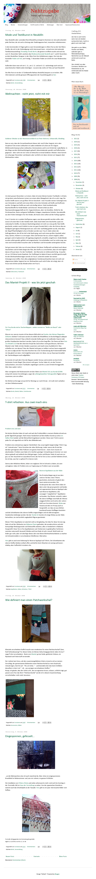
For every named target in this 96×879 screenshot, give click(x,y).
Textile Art (35, 515)
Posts (75, 259)
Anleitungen (50, 25)
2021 (75, 138)
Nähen (21, 391)
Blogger (57, 874)
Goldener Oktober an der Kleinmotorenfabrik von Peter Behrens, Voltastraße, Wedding (34, 118)
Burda (12, 391)
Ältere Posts (63, 856)
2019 (75, 145)
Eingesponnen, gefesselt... (20, 736)
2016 (75, 154)
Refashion (24, 589)
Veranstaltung (18, 83)
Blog (6, 25)
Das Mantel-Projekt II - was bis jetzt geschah (30, 282)
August (78, 227)
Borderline (77, 360)
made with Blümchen (80, 326)
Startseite (37, 856)
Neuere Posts (10, 856)
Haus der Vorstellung (27, 785)
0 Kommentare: (31, 722)
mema (75, 350)
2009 (75, 176)
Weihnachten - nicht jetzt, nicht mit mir (27, 94)
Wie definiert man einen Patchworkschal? (28, 600)
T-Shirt (29, 589)
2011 (75, 170)
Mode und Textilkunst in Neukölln (24, 35)
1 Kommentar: (31, 388)
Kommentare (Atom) (19, 860)
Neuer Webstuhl (78, 308)
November (79, 185)
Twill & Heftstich (78, 335)
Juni (77, 234)
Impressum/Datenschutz (72, 25)
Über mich (59, 25)
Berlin (12, 83)
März (77, 243)
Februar (78, 246)
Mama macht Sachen (80, 279)
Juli (77, 230)
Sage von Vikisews (79, 336)
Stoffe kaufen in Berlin (37, 25)
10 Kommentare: (31, 586)
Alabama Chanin (31, 524)
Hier (6, 540)
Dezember (79, 182)
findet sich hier (17, 58)
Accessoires (14, 725)
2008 (75, 179)
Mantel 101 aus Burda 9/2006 (52, 372)
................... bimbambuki (80, 292)
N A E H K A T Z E (79, 341)
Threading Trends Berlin (29, 51)
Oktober (78, 188)
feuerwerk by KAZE (79, 298)
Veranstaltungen (23, 25)
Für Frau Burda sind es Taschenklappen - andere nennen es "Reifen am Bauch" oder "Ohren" (33, 309)
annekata (76, 358)
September (79, 224)
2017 (75, 151)
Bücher (13, 25)
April (77, 240)
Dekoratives (14, 271)
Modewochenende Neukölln (41, 54)
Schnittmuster (27, 391)
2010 (75, 173)
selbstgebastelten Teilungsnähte (46, 374)
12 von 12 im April (79, 293)
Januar (78, 249)
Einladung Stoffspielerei (80, 300)
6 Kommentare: (31, 269)
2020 (75, 142)
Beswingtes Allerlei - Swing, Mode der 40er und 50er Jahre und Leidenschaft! (80, 316)
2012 (75, 167)
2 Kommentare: (31, 80)
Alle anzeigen (86, 364)
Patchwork (21, 271)
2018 (75, 148)
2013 (75, 164)
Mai (77, 237)
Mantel (17, 391)
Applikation (14, 589)
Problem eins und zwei (30, 418)
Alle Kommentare (79, 263)
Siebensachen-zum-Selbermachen (79, 305)
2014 (75, 160)
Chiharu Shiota (23, 783)
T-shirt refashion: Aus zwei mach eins (26, 402)
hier (54, 75)
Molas (61, 503)
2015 (75, 157)
